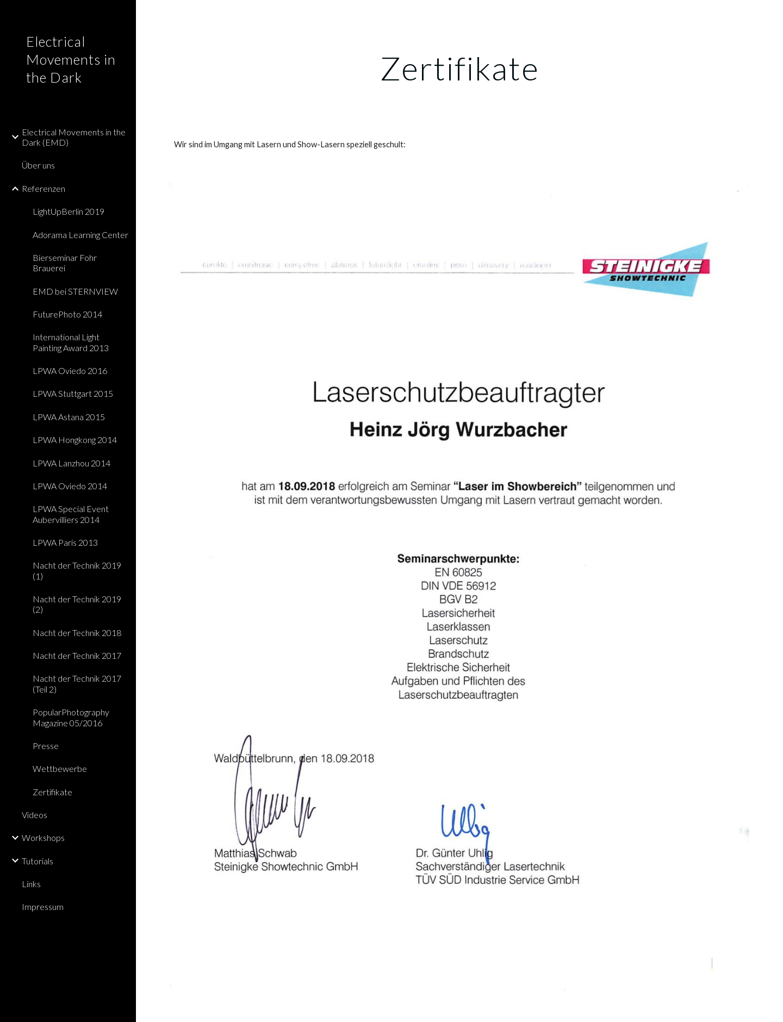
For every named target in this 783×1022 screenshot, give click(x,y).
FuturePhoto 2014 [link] (67, 314)
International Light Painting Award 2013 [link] (71, 342)
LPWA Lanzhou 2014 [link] (71, 463)
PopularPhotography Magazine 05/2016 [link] (71, 717)
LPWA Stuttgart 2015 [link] (73, 393)
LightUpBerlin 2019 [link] (68, 211)
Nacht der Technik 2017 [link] (77, 655)
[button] (770, 15)
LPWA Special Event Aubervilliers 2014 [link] (71, 513)
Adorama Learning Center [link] (80, 234)
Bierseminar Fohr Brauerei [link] (65, 262)
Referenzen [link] (43, 188)
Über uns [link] (38, 165)
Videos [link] (34, 814)
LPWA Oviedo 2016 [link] (70, 370)
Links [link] (31, 883)
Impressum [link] (43, 906)
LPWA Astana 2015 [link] (69, 417)
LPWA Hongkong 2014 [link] (75, 439)
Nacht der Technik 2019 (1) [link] (77, 570)
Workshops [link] (43, 837)
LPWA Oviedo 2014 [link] (70, 486)
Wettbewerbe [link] (60, 768)
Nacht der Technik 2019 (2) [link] (77, 604)
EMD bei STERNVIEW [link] (75, 291)
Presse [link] (46, 745)
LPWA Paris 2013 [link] (65, 542)
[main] (460, 68)
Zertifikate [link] (52, 792)
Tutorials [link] (37, 861)
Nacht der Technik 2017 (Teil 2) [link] (77, 683)
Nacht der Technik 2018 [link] (77, 632)
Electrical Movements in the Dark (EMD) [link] (74, 137)
